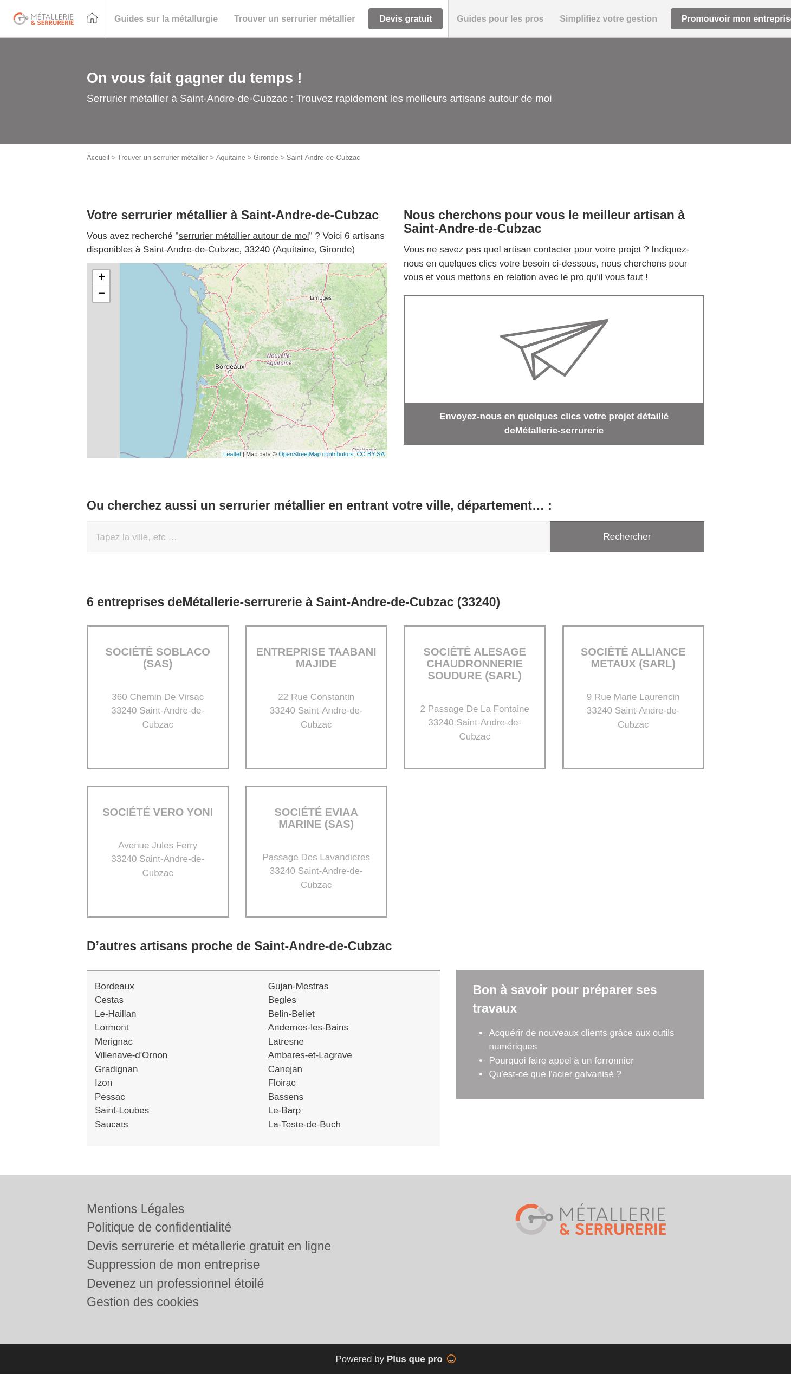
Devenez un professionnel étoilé (175, 1283)
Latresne (286, 1041)
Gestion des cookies (143, 1302)
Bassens (285, 1097)
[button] (166, 19)
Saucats (111, 1124)
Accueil (98, 157)
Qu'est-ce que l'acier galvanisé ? (555, 1074)
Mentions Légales (135, 1209)
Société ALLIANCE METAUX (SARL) (633, 658)
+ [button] (101, 278)
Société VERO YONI (157, 812)
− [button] (101, 294)
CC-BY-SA (370, 454)
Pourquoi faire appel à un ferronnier (561, 1060)
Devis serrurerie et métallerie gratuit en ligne (209, 1246)
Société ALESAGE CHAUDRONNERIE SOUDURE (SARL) (475, 664)
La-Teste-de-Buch (304, 1124)
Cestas (109, 1000)
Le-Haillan (116, 1014)
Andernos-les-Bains (308, 1027)
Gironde (266, 157)
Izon (103, 1083)
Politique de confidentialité (159, 1227)
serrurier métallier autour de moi (244, 236)
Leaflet (232, 454)
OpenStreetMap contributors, (317, 454)
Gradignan (116, 1069)
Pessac (110, 1097)
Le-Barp (284, 1110)
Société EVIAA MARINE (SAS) (316, 818)
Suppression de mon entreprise (173, 1265)
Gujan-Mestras (298, 986)
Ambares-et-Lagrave (310, 1055)
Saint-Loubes (122, 1110)
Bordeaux (114, 986)
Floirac (282, 1083)
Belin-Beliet (291, 1014)
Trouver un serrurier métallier (163, 157)
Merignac (114, 1041)
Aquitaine (230, 157)
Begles (282, 1000)
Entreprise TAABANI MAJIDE (316, 658)
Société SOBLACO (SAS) (158, 658)
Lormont (111, 1027)
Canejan (285, 1069)
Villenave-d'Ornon (131, 1055)
